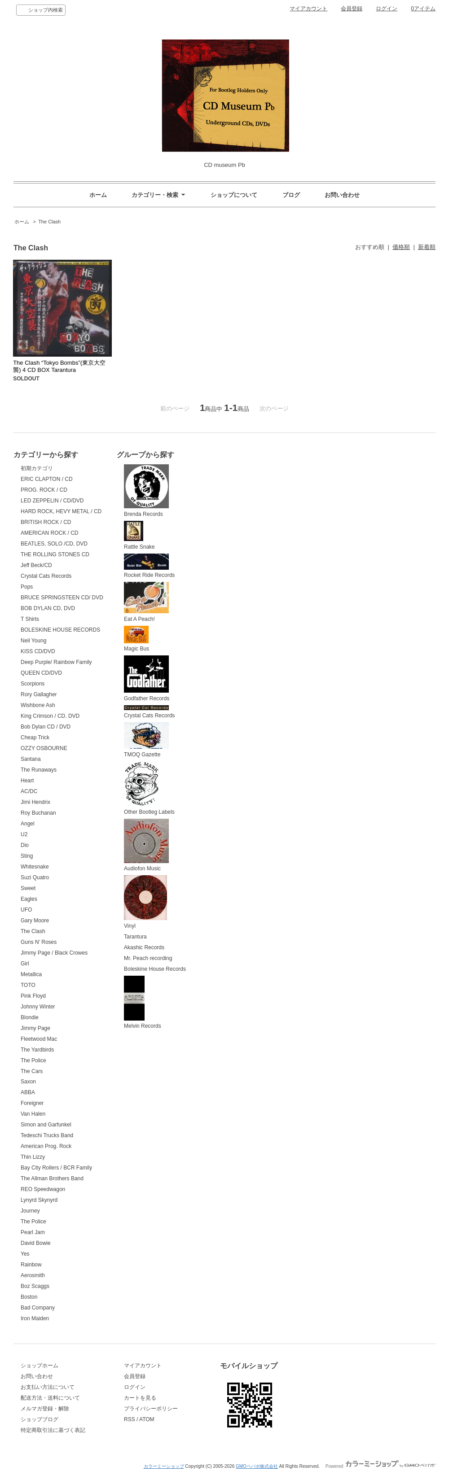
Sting (27, 856)
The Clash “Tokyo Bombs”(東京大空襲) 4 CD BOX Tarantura (59, 366)
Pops (27, 587)
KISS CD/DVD (38, 651)
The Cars (32, 1071)
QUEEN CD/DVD (41, 673)
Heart (27, 780)
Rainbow (31, 1264)
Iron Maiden (35, 1318)
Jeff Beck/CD (36, 565)
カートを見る (140, 1398)
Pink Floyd (33, 996)
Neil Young (33, 640)
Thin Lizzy (33, 1157)
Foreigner (32, 1103)
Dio (25, 845)
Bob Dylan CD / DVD (45, 727)
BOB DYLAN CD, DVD (48, 608)
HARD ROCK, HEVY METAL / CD (61, 511)
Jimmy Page (35, 1028)
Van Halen (33, 1114)
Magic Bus (136, 639)
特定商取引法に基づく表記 (53, 1430)
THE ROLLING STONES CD (55, 554)
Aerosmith (33, 1275)
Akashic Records (144, 947)
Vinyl (145, 902)
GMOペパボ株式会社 (257, 1466)
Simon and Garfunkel (46, 1125)
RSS (129, 1419)
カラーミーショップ (164, 1466)
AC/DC (29, 791)
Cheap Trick (35, 737)
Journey (30, 1211)
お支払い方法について (48, 1387)
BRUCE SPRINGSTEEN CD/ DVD (62, 597)
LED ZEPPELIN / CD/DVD (52, 500)
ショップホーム (39, 1365)
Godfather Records (146, 678)
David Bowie (36, 1243)
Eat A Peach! (146, 602)
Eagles (29, 899)
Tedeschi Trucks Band (47, 1135)
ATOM (146, 1419)
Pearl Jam (33, 1232)
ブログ (291, 195)
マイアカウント (308, 8)
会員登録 (351, 8)
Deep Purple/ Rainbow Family (56, 662)
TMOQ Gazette (146, 740)
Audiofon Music (146, 845)
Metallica (31, 974)
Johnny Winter (38, 1007)
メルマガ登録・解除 (45, 1408)
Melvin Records (142, 1003)
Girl (25, 963)
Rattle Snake (139, 535)
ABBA (28, 1092)
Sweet (28, 888)
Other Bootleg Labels (149, 788)
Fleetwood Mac (39, 1039)
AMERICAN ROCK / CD (50, 533)
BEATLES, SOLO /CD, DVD (54, 544)
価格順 (401, 247)
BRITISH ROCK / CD (46, 522)
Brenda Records (146, 490)
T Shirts (30, 619)
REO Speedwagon (43, 1189)
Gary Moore (35, 920)
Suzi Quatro (35, 877)
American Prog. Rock (46, 1146)
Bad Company (38, 1308)
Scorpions (32, 684)
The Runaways (39, 770)
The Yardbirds (37, 1050)
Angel (28, 823)
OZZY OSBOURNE (44, 748)
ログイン (386, 8)
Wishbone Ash (38, 705)
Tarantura (135, 937)
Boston (29, 1297)
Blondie (30, 1017)
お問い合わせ (342, 195)
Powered (381, 1466)
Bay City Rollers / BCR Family (56, 1168)
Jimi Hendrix (35, 802)
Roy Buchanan (38, 813)
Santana (31, 759)
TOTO (28, 985)
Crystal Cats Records (46, 576)
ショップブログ (39, 1419)
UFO (26, 910)
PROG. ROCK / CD (44, 490)
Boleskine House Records (155, 969)
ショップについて (234, 195)
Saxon (28, 1081)
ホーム (98, 195)
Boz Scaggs (35, 1286)
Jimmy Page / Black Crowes (54, 953)
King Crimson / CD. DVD (50, 716)
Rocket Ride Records (149, 566)
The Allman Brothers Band (52, 1178)
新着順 (427, 247)
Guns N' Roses (39, 942)
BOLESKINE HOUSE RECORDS (60, 630)
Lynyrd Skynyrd (39, 1200)
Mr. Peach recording (148, 958)
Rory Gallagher (39, 694)
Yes (25, 1254)
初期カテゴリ (37, 468)
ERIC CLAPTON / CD (47, 479)
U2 (24, 834)
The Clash (49, 221)
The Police (33, 1060)
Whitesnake (35, 867)
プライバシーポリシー (151, 1408)
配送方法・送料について (50, 1398)
